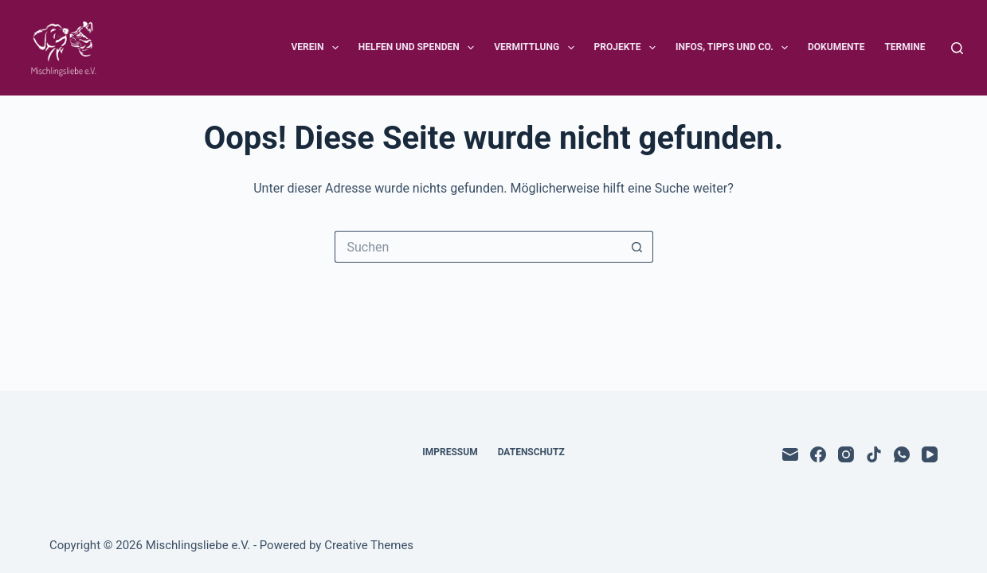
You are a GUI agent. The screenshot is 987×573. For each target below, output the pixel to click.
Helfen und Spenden (419, 47)
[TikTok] (874, 454)
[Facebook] (818, 454)
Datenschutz (531, 452)
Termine (904, 47)
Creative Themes (368, 545)
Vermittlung (537, 47)
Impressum (449, 452)
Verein (317, 47)
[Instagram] (846, 454)
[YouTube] (930, 454)
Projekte (628, 47)
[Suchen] (957, 48)
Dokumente (836, 47)
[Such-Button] (637, 247)
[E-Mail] (790, 454)
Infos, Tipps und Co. (735, 47)
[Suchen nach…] (478, 247)
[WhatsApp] (902, 454)
